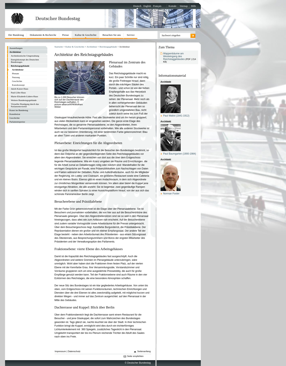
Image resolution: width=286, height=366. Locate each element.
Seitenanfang (144, 351)
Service (131, 34)
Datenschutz (74, 351)
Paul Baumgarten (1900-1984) (179, 153)
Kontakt (172, 6)
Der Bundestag (16, 34)
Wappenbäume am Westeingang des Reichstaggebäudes (174, 56)
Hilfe (193, 6)
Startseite (58, 46)
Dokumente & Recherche (43, 34)
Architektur (92, 46)
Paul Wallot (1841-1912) (176, 115)
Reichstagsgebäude (108, 46)
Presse (65, 34)
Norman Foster (171, 193)
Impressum (60, 351)
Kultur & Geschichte (74, 46)
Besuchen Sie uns (112, 34)
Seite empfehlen (135, 356)
